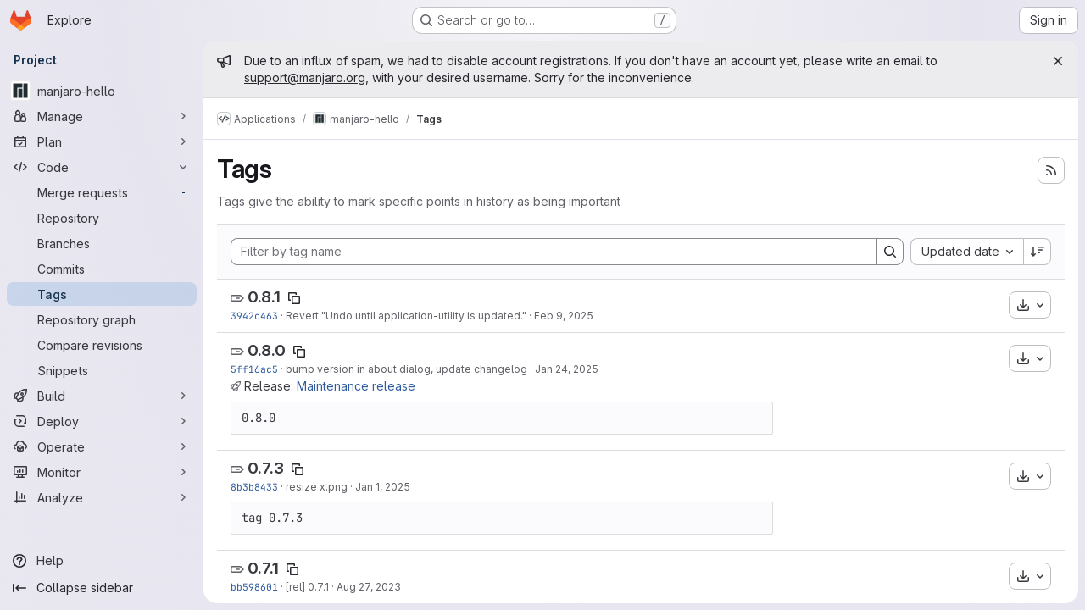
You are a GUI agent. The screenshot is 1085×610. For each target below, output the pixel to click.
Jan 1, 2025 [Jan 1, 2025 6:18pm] (382, 486)
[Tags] (102, 294)
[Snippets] (102, 370)
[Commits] (102, 268)
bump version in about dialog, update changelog (406, 369)
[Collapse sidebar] (102, 588)
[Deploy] (102, 421)
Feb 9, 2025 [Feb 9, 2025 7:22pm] (563, 315)
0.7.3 (266, 468)
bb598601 (254, 586)
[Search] (890, 251)
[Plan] (102, 141)
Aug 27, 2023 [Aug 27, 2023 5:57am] (369, 586)
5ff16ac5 (254, 369)
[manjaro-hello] (102, 91)
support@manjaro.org (304, 77)
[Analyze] (102, 497)
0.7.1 (263, 568)
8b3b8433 (254, 486)
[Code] (102, 167)
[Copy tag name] (294, 298)
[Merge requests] (102, 192)
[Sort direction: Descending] (1037, 251)
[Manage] (102, 116)
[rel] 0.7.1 (307, 586)
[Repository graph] (102, 319)
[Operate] (102, 446)
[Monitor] (102, 472)
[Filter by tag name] (554, 251)
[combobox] (966, 251)
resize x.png (317, 486)
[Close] (1058, 61)
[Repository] (102, 218)
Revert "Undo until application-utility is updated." (406, 315)
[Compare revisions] (102, 345)
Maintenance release (356, 386)
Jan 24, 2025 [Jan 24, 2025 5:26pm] (566, 369)
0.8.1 (264, 297)
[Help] (102, 561)
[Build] (102, 396)
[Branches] (102, 243)
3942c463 (254, 315)
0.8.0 (267, 350)
